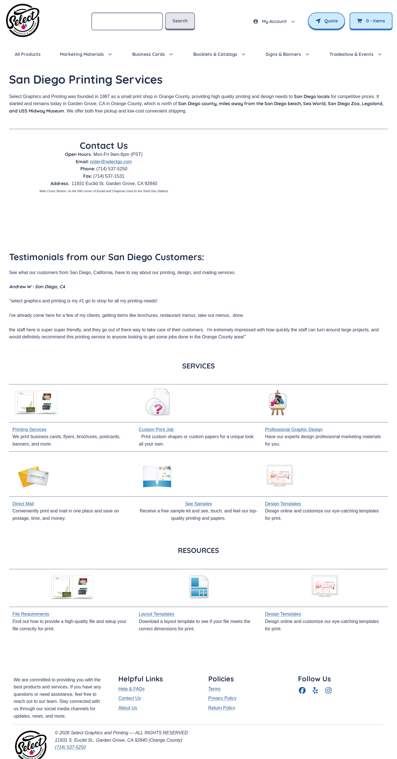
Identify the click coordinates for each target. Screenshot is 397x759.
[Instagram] (328, 672)
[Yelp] (315, 672)
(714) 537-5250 (70, 729)
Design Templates (283, 503)
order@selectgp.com (111, 161)
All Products (28, 54)
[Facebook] (302, 672)
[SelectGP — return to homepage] (23, 37)
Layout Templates (156, 614)
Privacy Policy (222, 680)
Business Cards (148, 54)
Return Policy (221, 689)
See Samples (198, 503)
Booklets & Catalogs (215, 54)
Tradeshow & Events (351, 54)
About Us (127, 689)
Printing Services (29, 429)
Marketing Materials (82, 54)
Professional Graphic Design (294, 429)
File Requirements (30, 614)
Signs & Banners (283, 54)
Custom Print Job (156, 429)
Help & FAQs (131, 670)
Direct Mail (23, 503)
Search (180, 21)
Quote (326, 21)
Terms (214, 670)
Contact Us (129, 680)
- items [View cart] (371, 21)
